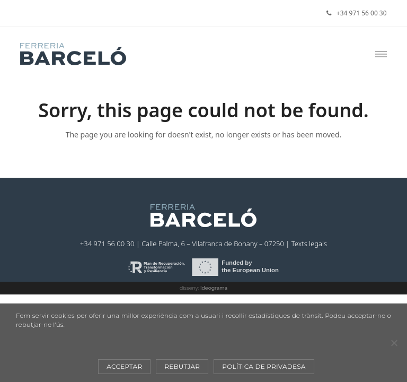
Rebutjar (182, 366)
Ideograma (213, 288)
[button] (381, 54)
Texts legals (309, 243)
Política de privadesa (263, 366)
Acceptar (124, 366)
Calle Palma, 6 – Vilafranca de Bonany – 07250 (212, 243)
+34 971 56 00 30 (362, 13)
